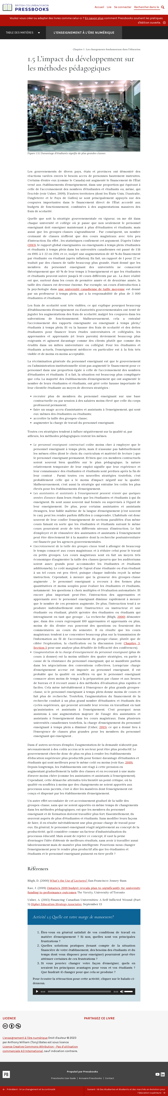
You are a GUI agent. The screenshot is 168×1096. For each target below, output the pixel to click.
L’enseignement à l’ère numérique (25, 1038)
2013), (103, 727)
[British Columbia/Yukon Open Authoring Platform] (26, 7)
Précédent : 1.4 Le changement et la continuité (29, 1089)
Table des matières (23, 32)
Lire (109, 7)
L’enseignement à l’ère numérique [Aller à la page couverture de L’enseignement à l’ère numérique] (84, 32)
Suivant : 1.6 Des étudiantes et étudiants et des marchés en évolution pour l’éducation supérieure (126, 1091)
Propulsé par (82, 1071)
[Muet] (121, 991)
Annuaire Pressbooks (90, 1078)
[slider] (79, 991)
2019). (129, 762)
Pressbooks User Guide (63, 1078)
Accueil (99, 7)
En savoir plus (94, 18)
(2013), (32, 245)
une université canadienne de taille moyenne (91, 289)
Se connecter (122, 7)
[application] (84, 991)
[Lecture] (37, 991)
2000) (121, 617)
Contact (109, 1078)
